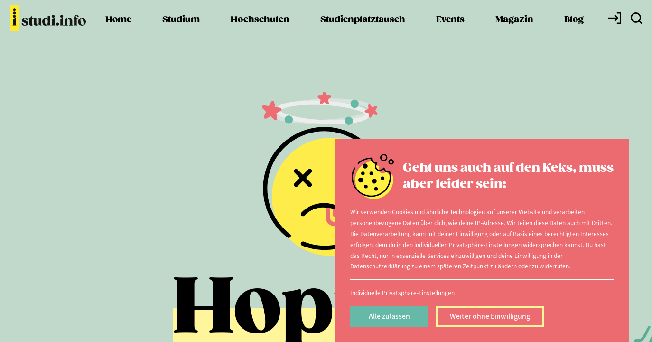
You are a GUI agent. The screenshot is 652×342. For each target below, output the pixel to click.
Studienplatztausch (362, 33)
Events (450, 33)
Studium (181, 33)
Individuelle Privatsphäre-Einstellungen (402, 292)
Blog (574, 33)
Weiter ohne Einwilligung (490, 316)
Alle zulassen (389, 316)
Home (118, 33)
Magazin (514, 33)
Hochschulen (260, 33)
